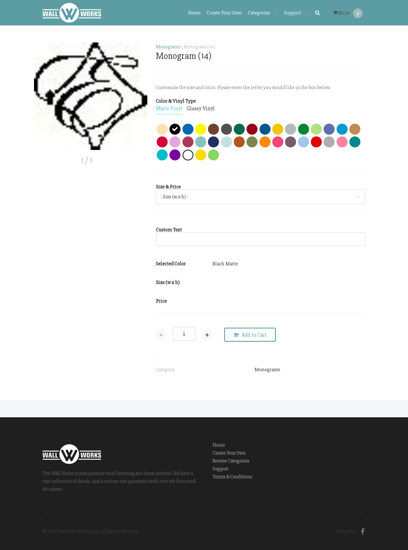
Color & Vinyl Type (176, 101)
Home (194, 13)
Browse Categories (230, 461)
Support (296, 13)
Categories (263, 13)
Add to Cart (250, 335)
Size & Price (168, 186)
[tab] (169, 109)
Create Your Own (224, 13)
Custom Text (169, 229)
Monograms (168, 47)
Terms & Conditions (232, 477)
